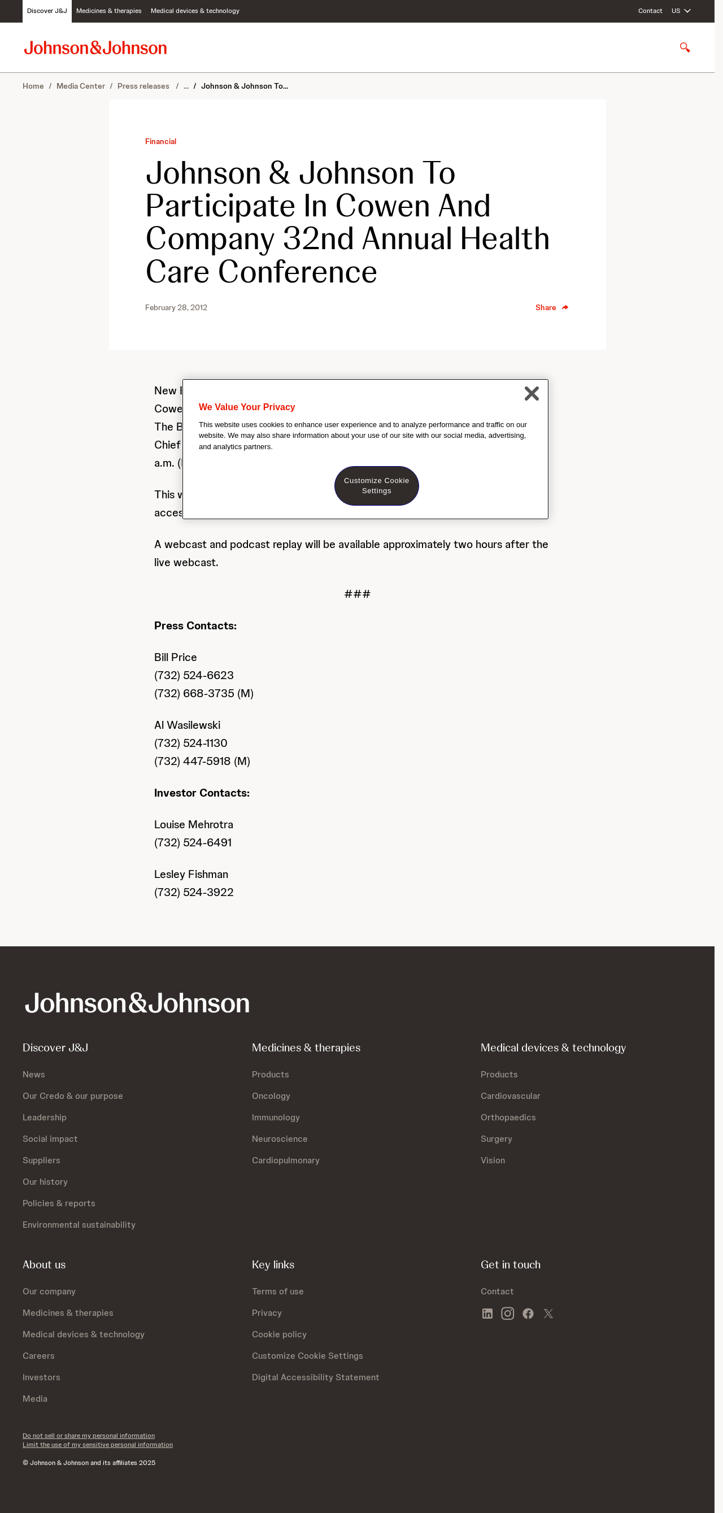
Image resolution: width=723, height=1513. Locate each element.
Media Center (80, 86)
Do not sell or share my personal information (89, 1435)
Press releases (144, 86)
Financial (160, 141)
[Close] (531, 394)
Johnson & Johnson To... (244, 85)
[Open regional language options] (682, 11)
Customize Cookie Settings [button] (307, 1356)
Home (33, 86)
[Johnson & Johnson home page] (95, 47)
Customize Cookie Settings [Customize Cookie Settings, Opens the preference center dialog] (377, 485)
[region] (365, 449)
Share (552, 307)
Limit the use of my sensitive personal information (98, 1444)
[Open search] (685, 47)
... (186, 85)
